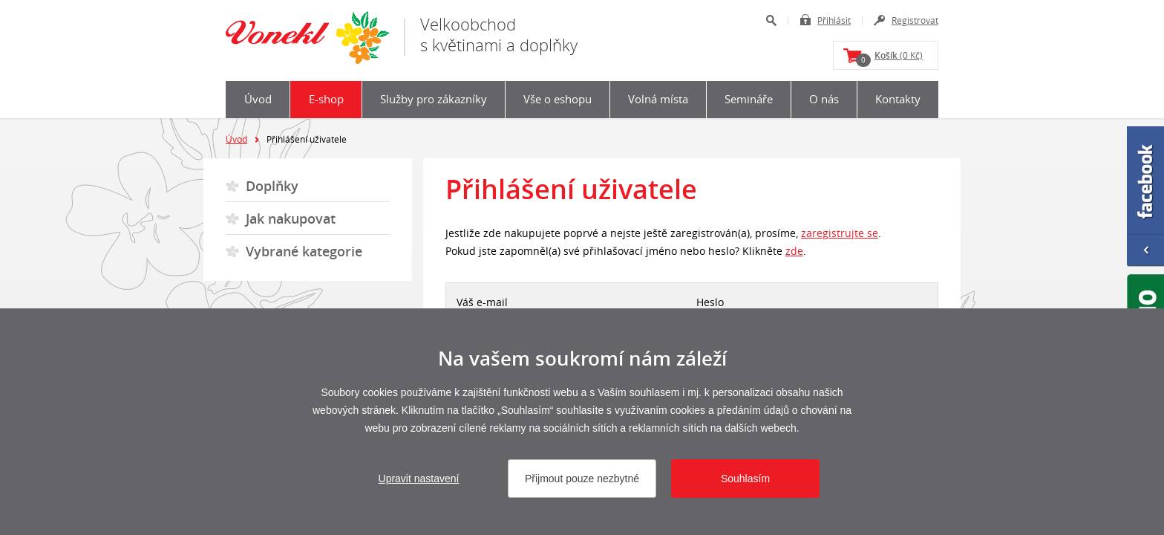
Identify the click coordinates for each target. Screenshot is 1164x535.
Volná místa (658, 98)
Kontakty (898, 98)
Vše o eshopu (557, 98)
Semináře (749, 98)
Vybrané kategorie (304, 251)
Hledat (771, 20)
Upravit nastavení (419, 478)
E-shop (326, 98)
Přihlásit (834, 20)
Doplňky (272, 186)
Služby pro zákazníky (433, 98)
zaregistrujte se (839, 233)
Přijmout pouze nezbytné (582, 478)
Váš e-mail (482, 302)
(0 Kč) (889, 58)
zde (794, 251)
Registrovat (915, 20)
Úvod (258, 98)
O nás (824, 98)
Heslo (710, 302)
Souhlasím (745, 478)
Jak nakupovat (291, 218)
